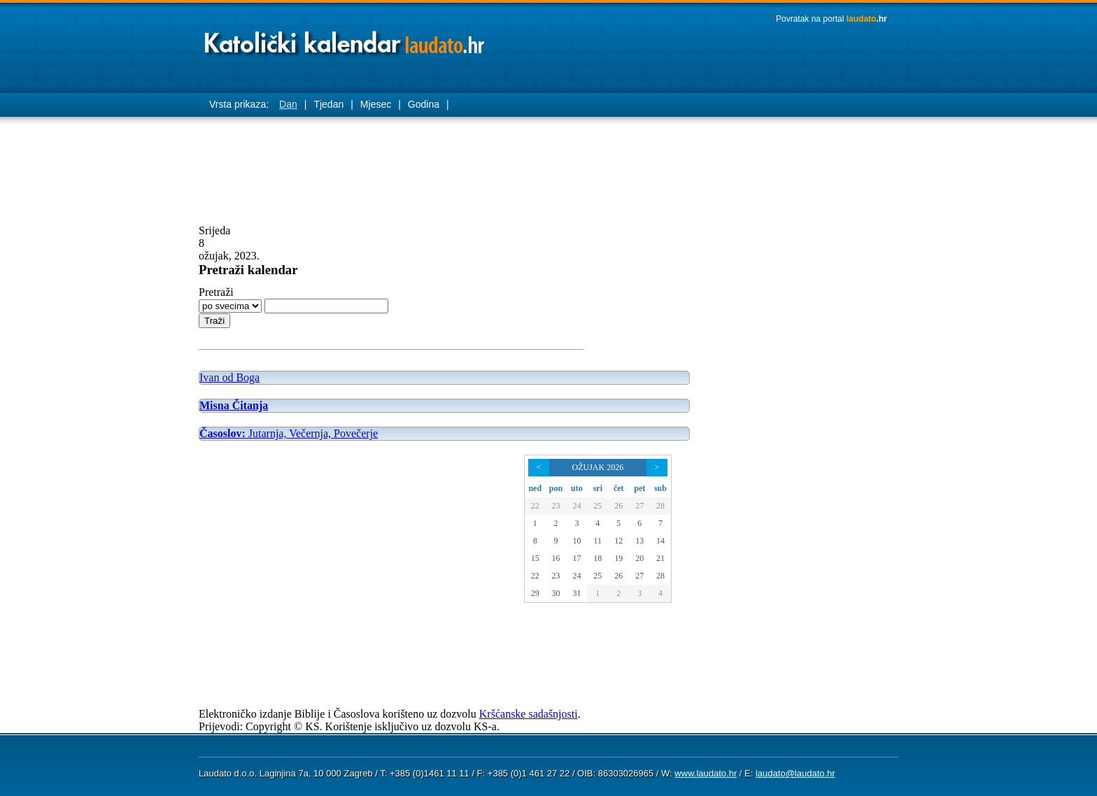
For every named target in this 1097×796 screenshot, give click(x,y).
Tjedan (328, 104)
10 (576, 541)
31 (576, 593)
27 (639, 506)
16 (555, 558)
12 (618, 541)
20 (639, 558)
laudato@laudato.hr (795, 773)
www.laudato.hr (705, 773)
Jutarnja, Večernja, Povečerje (288, 433)
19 (618, 558)
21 (660, 558)
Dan (288, 104)
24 (576, 506)
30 (555, 593)
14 (660, 541)
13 (639, 541)
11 (598, 541)
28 (660, 506)
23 (555, 506)
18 (597, 558)
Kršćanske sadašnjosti (528, 714)
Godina (423, 104)
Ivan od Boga (229, 377)
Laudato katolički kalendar (346, 39)
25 (597, 506)
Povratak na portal (831, 19)
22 (535, 506)
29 (535, 593)
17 (576, 558)
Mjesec (375, 104)
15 (535, 558)
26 (618, 506)
